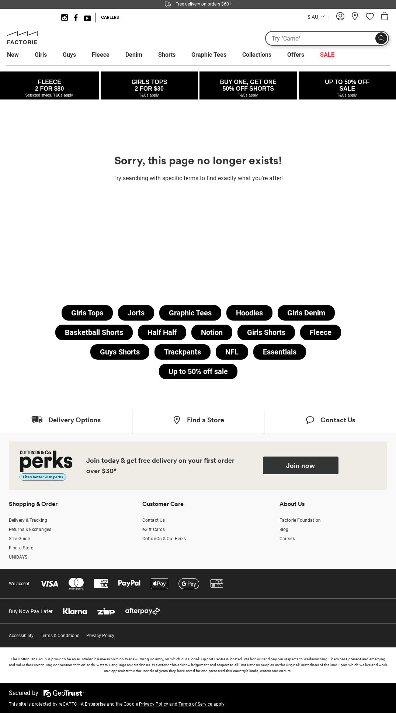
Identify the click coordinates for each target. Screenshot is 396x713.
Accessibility (21, 635)
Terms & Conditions (60, 635)
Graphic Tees (208, 54)
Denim (133, 54)
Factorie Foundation (300, 520)
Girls (41, 54)
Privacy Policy (100, 635)
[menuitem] (20, 54)
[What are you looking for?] (327, 38)
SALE (327, 54)
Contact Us (153, 520)
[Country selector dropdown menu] (316, 16)
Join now (300, 465)
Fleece (101, 54)
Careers (287, 538)
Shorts (167, 54)
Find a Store (21, 548)
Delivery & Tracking (28, 520)
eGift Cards (153, 529)
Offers (295, 54)
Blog (283, 529)
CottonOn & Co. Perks (164, 538)
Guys (69, 54)
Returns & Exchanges (30, 529)
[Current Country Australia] (316, 17)
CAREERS (110, 17)
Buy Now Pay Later (31, 611)
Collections (256, 54)
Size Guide (19, 538)
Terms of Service (195, 704)
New (13, 54)
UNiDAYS (18, 557)
